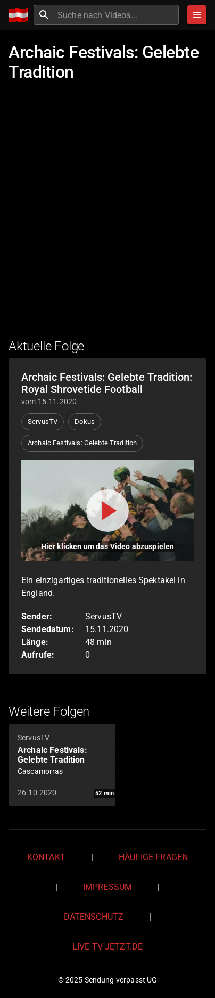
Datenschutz (94, 917)
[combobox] (117, 15)
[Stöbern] (196, 14)
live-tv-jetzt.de (107, 947)
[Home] (21, 15)
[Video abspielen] (107, 510)
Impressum (107, 887)
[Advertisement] (107, 215)
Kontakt (46, 857)
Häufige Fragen (153, 857)
